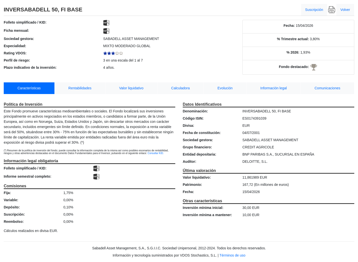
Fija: (7, 193)
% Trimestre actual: (293, 39)
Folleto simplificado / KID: (25, 22)
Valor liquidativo (131, 88)
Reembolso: (14, 222)
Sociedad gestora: (19, 39)
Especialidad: (15, 46)
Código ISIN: (193, 118)
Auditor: (189, 162)
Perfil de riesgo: (17, 60)
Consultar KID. (156, 153)
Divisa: (188, 126)
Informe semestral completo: (27, 176)
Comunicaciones (327, 88)
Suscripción (314, 10)
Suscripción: (14, 214)
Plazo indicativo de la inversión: (30, 67)
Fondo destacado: (294, 67)
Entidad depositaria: (199, 154)
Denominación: (195, 111)
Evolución (225, 88)
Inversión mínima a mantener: (207, 215)
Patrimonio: (192, 185)
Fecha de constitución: (202, 133)
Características (29, 88)
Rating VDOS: (15, 53)
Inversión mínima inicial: (203, 208)
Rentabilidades (79, 88)
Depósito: (12, 207)
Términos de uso (232, 255)
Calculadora (180, 88)
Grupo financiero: (197, 147)
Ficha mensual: (16, 31)
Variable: (11, 200)
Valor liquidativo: (197, 177)
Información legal (273, 88)
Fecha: (289, 26)
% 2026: (292, 52)
